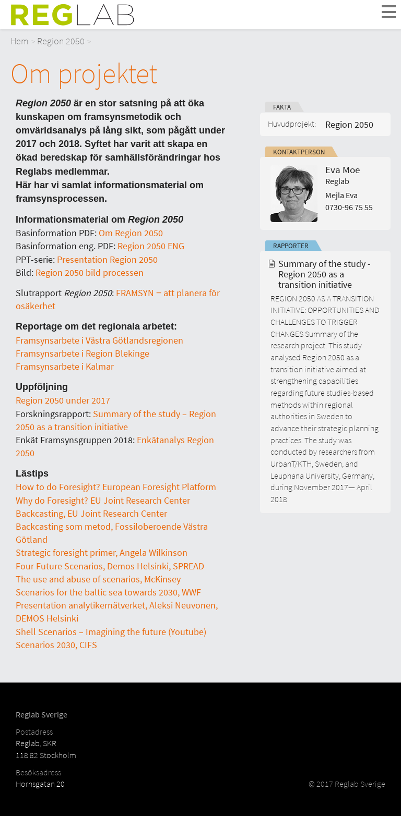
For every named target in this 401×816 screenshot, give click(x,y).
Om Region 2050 (131, 233)
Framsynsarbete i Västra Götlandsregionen (99, 340)
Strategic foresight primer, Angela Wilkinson (101, 552)
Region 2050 (61, 41)
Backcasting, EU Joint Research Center (91, 513)
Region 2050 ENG (150, 246)
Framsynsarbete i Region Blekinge (82, 353)
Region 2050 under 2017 (63, 400)
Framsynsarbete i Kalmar (65, 366)
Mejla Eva (341, 195)
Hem (19, 41)
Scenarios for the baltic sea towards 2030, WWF (108, 592)
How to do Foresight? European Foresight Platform (116, 487)
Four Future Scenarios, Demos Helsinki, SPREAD (110, 566)
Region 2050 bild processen (90, 272)
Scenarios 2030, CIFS (56, 645)
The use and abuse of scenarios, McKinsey (98, 579)
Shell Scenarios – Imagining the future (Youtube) (111, 632)
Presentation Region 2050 (106, 259)
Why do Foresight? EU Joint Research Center (103, 500)
